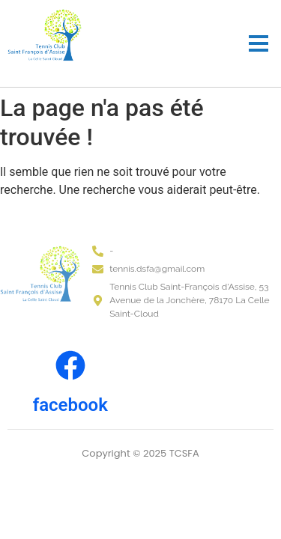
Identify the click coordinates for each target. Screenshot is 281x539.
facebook (70, 405)
